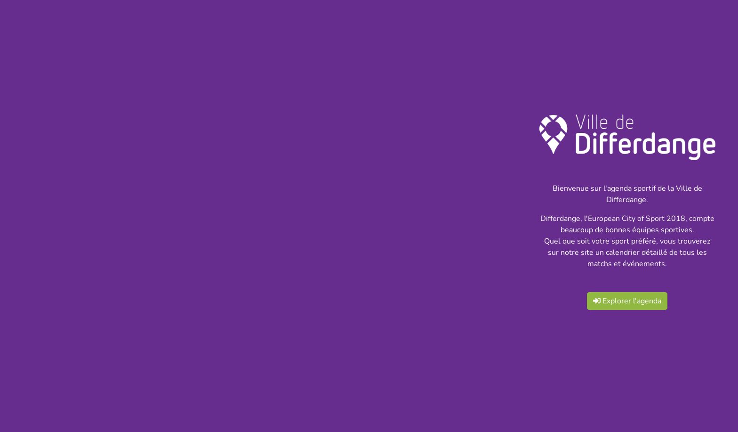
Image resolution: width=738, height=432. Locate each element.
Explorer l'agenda (627, 301)
